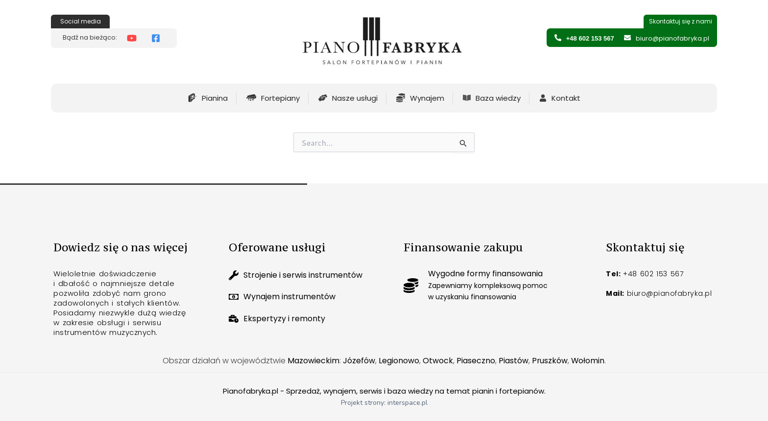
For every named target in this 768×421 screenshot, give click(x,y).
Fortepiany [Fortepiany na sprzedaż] (280, 98)
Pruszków (549, 360)
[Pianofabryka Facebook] (158, 38)
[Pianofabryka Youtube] (134, 38)
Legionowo (398, 360)
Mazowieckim (313, 360)
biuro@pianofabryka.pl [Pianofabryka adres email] (672, 38)
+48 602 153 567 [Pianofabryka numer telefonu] (590, 38)
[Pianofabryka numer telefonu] (557, 37)
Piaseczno (475, 360)
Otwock (437, 360)
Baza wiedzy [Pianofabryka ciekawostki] (498, 98)
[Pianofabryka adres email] (627, 37)
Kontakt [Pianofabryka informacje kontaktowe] (566, 98)
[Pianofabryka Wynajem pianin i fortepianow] (400, 97)
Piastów (513, 360)
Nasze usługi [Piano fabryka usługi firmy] (355, 98)
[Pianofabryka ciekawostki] (467, 98)
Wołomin (588, 360)
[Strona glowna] (381, 44)
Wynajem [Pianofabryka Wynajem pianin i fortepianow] (427, 98)
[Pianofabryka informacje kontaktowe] (543, 98)
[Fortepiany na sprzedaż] (251, 98)
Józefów (358, 360)
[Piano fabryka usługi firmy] (322, 97)
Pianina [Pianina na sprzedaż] (215, 98)
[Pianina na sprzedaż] (192, 97)
